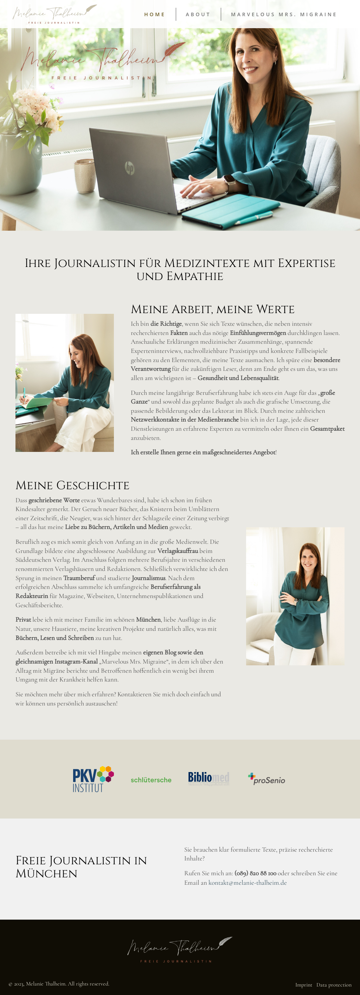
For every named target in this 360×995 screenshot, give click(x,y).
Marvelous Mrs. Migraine (284, 14)
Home (155, 14)
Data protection (334, 984)
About (198, 14)
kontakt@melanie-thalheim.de (247, 882)
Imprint (303, 984)
